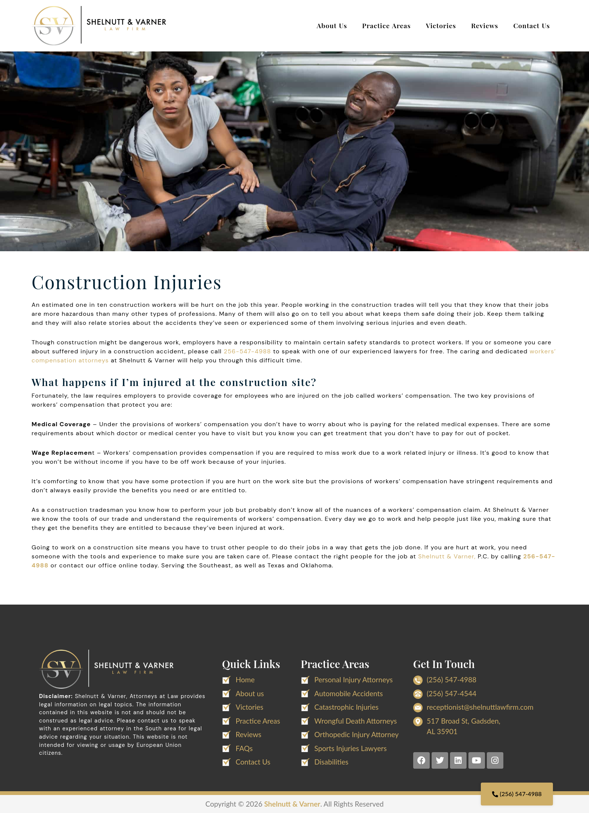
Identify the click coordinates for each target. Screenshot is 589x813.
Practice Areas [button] (386, 25)
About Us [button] (332, 25)
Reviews (484, 25)
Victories (441, 25)
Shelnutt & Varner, (447, 556)
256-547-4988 (247, 351)
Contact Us (531, 25)
